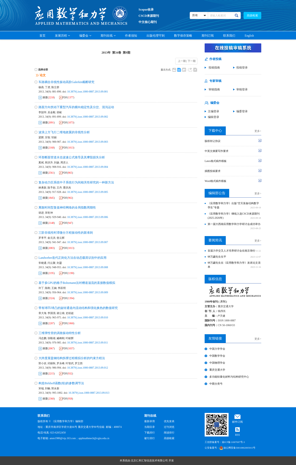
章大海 (42, 313)
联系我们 (229, 35)
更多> (257, 131)
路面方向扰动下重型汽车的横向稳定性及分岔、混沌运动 (76, 107)
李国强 (51, 313)
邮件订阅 (237, 421)
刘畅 (47, 388)
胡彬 (59, 112)
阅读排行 (169, 432)
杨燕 (41, 87)
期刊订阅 (208, 35)
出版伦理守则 (155, 35)
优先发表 (169, 421)
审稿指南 (214, 89)
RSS (237, 434)
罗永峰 (61, 363)
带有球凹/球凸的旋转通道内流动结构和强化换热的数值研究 (78, 307)
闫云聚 (51, 263)
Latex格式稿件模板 (216, 161)
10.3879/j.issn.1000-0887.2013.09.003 (87, 141)
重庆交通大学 (217, 369)
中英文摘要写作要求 (216, 151)
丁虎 (47, 87)
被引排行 (149, 438)
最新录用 (149, 421)
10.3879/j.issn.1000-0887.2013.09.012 (87, 367)
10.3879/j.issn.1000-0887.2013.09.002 (87, 116)
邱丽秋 (51, 363)
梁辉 (41, 137)
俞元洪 (51, 237)
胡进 (41, 212)
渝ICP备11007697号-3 (233, 442)
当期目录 (149, 427)
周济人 (64, 162)
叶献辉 (70, 338)
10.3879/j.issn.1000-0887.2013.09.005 (87, 192)
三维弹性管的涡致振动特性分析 (60, 333)
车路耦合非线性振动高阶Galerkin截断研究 (66, 82)
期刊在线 (108, 35)
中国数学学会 (217, 355)
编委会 (85, 35)
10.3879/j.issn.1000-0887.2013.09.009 (87, 292)
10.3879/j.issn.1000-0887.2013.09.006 (87, 217)
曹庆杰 (67, 187)
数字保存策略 (183, 35)
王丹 (59, 187)
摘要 (45, 97)
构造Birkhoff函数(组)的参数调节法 (61, 383)
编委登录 (242, 111)
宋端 (41, 388)
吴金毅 (51, 112)
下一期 (192, 61)
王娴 (54, 288)
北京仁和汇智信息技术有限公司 (149, 460)
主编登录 (213, 111)
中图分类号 (216, 383)
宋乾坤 (49, 212)
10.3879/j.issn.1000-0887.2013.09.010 (87, 317)
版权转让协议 (212, 141)
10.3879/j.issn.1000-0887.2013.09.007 (87, 242)
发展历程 (62, 35)
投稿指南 (214, 67)
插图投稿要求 (212, 171)
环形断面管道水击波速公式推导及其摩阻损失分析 (72, 157)
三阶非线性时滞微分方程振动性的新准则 (66, 232)
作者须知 (131, 35)
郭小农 (42, 363)
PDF (64, 97)
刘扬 (56, 162)
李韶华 (42, 112)
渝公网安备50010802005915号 (237, 447)
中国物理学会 (217, 362)
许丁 (41, 288)
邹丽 (54, 137)
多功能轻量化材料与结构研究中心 (229, 376)
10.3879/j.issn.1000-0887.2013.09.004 (87, 167)
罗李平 (42, 237)
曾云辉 (61, 237)
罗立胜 (79, 363)
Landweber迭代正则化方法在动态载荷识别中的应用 (72, 257)
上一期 (181, 61)
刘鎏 (59, 263)
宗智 (47, 137)
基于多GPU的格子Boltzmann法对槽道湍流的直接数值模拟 (77, 282)
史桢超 (70, 313)
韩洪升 (49, 162)
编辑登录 (213, 117)
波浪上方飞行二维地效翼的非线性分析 (64, 132)
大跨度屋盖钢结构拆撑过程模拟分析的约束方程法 (72, 358)
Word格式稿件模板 (215, 181)
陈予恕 (51, 187)
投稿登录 (242, 67)
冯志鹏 (42, 338)
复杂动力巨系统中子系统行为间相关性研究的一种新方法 (76, 182)
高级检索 (252, 15)
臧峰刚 (61, 338)
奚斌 (41, 162)
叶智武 (70, 363)
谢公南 (61, 313)
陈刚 (47, 288)
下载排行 (149, 432)
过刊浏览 (169, 427)
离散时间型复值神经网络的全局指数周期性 (67, 207)
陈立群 (55, 87)
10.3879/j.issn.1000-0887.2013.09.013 (89, 392)
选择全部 (41, 69)
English (249, 35)
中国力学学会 (217, 348)
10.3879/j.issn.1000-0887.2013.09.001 (87, 91)
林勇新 (42, 187)
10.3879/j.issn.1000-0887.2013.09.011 (87, 342)
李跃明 (62, 288)
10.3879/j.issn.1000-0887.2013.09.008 (87, 267)
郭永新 (55, 388)
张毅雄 (51, 338)
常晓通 (42, 263)
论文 (43, 75)
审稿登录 (242, 89)
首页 (42, 35)
